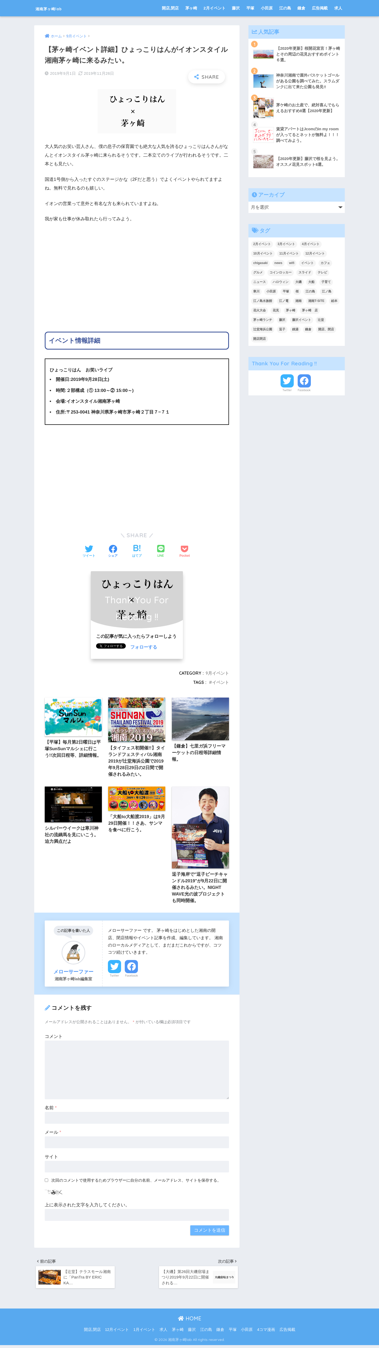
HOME (189, 1321)
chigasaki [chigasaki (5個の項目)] (260, 263)
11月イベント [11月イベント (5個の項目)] (288, 253)
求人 (338, 8)
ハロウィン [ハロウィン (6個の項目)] (280, 282)
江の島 (285, 8)
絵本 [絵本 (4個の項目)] (334, 301)
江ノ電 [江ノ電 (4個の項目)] (283, 301)
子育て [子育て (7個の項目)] (326, 282)
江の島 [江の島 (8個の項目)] (310, 291)
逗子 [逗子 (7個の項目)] (282, 329)
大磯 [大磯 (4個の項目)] (298, 282)
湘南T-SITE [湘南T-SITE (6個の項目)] (316, 301)
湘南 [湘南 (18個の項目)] (298, 301)
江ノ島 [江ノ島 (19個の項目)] (326, 291)
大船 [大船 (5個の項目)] (311, 282)
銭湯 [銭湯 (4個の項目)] (295, 329)
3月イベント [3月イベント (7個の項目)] (286, 244)
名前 (51, 1109)
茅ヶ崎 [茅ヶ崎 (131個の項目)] (290, 310)
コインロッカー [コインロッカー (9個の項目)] (281, 272)
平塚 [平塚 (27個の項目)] (286, 291)
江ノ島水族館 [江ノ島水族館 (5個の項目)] (262, 301)
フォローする (143, 647)
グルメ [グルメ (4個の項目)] (258, 272)
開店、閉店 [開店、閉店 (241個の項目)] (326, 329)
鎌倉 (301, 8)
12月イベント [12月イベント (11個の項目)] (315, 253)
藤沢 (236, 8)
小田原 (267, 8)
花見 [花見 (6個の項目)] (276, 310)
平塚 (250, 8)
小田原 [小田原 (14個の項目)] (271, 291)
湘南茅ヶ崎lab (56, 8)
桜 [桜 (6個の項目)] (297, 291)
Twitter (114, 977)
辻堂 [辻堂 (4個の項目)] (321, 320)
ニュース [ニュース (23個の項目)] (259, 282)
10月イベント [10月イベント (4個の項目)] (262, 253)
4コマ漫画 (266, 1333)
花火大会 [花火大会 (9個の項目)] (259, 310)
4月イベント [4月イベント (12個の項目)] (311, 244)
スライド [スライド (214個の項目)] (304, 272)
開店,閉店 (170, 8)
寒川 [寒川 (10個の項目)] (256, 291)
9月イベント (217, 673)
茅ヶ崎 (191, 8)
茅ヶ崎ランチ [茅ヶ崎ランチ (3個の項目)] (262, 320)
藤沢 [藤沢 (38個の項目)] (282, 320)
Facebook (131, 977)
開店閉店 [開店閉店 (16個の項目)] (259, 339)
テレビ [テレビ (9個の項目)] (322, 272)
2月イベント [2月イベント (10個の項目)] (262, 244)
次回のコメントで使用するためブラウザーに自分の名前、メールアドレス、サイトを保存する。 (136, 1182)
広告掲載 (320, 8)
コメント (54, 1038)
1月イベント (144, 1333)
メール (53, 1133)
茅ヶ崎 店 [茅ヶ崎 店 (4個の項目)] (310, 310)
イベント (220, 682)
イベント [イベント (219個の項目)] (307, 263)
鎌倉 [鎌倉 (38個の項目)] (308, 329)
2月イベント (214, 8)
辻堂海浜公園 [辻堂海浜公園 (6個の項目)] (262, 329)
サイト (51, 1158)
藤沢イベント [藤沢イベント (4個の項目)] (301, 320)
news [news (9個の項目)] (278, 263)
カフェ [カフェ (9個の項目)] (325, 263)
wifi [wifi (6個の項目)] (291, 263)
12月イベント (117, 1333)
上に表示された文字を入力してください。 (87, 1206)
